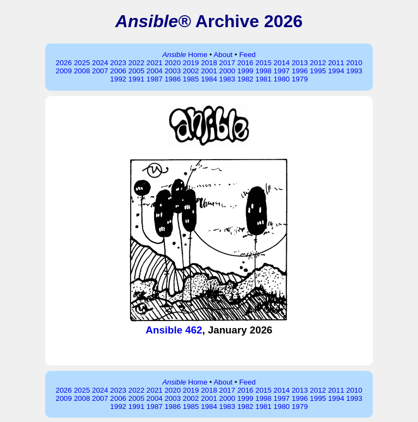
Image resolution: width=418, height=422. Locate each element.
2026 (64, 63)
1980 (282, 79)
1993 (354, 71)
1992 (118, 79)
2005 (136, 71)
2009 (64, 71)
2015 (263, 63)
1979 (300, 79)
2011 (336, 63)
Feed (247, 55)
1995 (318, 71)
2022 (136, 63)
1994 (336, 71)
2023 (118, 63)
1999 (245, 71)
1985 (191, 79)
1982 (245, 79)
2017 (227, 63)
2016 (245, 63)
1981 (263, 79)
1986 (172, 79)
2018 (209, 63)
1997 (282, 71)
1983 (227, 79)
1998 (263, 71)
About (222, 55)
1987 (154, 79)
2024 (100, 63)
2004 (154, 71)
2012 (318, 63)
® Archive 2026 (209, 21)
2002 (191, 71)
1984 (209, 79)
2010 (354, 63)
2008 (82, 71)
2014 (282, 63)
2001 (209, 71)
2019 (191, 63)
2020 (172, 63)
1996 (300, 71)
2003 (172, 71)
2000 (227, 71)
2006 (118, 71)
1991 (136, 79)
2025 (82, 63)
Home (184, 55)
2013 (300, 63)
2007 (100, 71)
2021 (154, 63)
